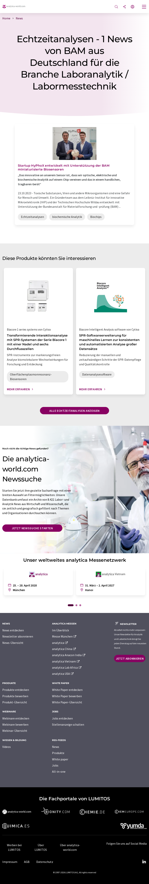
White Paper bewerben (67, 696)
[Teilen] (124, 7)
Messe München (64, 636)
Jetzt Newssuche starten (32, 528)
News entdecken (13, 630)
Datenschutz (44, 862)
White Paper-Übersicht (67, 702)
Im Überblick (60, 630)
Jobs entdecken (62, 718)
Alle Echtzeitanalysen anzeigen (74, 411)
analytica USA (63, 674)
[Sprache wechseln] (132, 7)
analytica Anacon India (69, 655)
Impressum (9, 862)
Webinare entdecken (15, 718)
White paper (60, 759)
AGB (27, 862)
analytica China (64, 649)
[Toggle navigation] (144, 7)
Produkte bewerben (15, 696)
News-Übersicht (12, 643)
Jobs (55, 765)
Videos (6, 747)
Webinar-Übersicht (14, 731)
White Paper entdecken (67, 690)
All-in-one (58, 771)
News (55, 747)
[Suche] (116, 7)
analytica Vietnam (66, 661)
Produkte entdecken (15, 690)
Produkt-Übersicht (14, 702)
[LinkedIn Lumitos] (144, 862)
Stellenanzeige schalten (68, 724)
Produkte (58, 753)
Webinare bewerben (15, 724)
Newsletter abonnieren (17, 636)
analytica (60, 643)
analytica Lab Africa (67, 667)
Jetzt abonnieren (130, 658)
